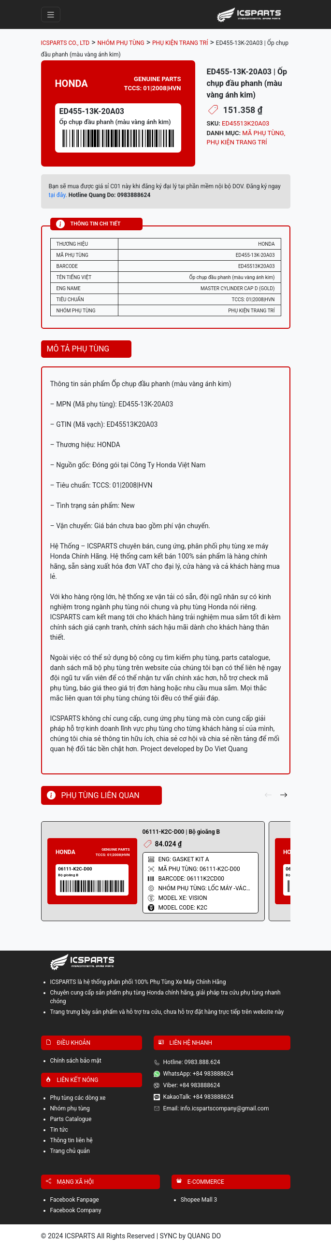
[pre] (268, 795)
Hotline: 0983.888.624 (191, 1062)
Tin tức (59, 1129)
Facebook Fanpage (74, 1199)
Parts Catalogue (71, 1119)
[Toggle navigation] (50, 14)
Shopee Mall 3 (199, 1199)
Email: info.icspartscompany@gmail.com (216, 1108)
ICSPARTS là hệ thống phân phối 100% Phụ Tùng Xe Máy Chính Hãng (138, 982)
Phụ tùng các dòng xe (78, 1097)
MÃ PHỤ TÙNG (263, 133)
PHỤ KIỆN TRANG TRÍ (237, 142)
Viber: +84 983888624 (191, 1085)
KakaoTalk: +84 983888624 (198, 1097)
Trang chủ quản (70, 1151)
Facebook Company (75, 1210)
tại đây (57, 195)
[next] (283, 795)
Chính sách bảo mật (75, 1060)
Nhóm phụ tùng (70, 1108)
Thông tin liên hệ (71, 1140)
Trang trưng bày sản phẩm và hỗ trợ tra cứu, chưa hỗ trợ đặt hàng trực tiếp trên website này (167, 1012)
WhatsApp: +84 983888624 (198, 1073)
